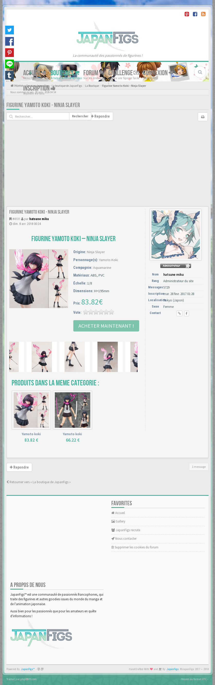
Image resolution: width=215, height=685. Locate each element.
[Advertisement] (107, 168)
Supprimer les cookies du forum (134, 547)
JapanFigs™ (28, 669)
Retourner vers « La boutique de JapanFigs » (38, 482)
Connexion (158, 73)
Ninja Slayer (96, 252)
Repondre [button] (100, 116)
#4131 (16, 219)
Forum (93, 73)
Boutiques (64, 73)
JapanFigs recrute (125, 530)
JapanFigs (173, 669)
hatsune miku (39, 219)
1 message (199, 467)
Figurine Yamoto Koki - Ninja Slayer (43, 105)
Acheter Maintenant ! (106, 325)
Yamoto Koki (108, 260)
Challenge (123, 73)
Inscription (39, 88)
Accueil (35, 73)
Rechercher (80, 116)
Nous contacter (124, 538)
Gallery (118, 521)
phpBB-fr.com (28, 679)
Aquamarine (102, 267)
